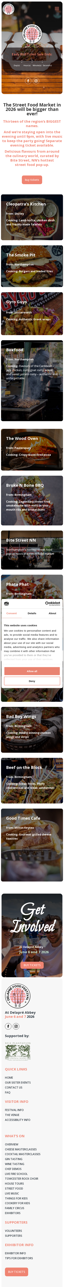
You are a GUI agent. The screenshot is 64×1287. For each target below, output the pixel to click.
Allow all (32, 671)
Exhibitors (12, 1213)
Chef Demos (13, 1169)
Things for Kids (16, 1198)
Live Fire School (16, 1174)
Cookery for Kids (17, 1203)
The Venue (12, 1115)
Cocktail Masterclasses (22, 1154)
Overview (11, 1144)
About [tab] (52, 613)
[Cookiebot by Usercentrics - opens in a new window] (45, 604)
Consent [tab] (11, 613)
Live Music (12, 1193)
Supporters (13, 1236)
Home (9, 1077)
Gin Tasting (13, 1159)
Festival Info (14, 1110)
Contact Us (13, 1087)
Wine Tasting (14, 1164)
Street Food (14, 1188)
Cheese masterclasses (21, 1149)
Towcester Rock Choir (21, 1179)
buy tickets (32, 180)
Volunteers (14, 1231)
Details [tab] (32, 613)
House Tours (14, 1183)
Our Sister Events (18, 1082)
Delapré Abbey (22, 1012)
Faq (7, 1092)
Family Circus (14, 1208)
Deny (32, 681)
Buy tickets (32, 965)
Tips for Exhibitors (19, 1258)
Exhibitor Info (15, 1253)
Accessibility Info (17, 1120)
